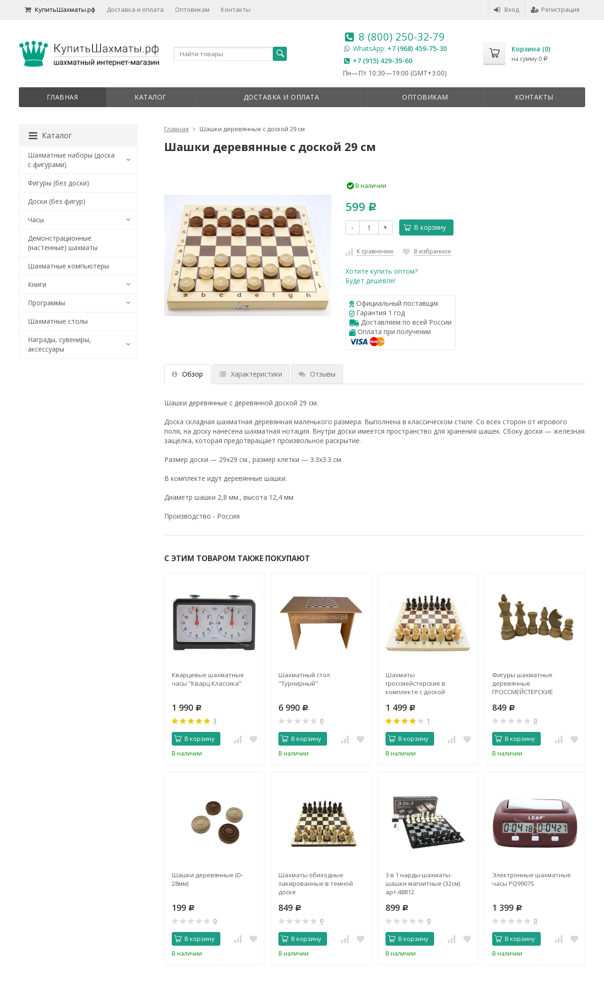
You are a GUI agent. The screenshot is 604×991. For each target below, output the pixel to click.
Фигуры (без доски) (58, 182)
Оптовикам (192, 9)
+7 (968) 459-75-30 (417, 48)
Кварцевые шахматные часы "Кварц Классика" (208, 679)
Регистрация (555, 9)
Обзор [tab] (187, 374)
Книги (37, 284)
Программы (46, 302)
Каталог (150, 96)
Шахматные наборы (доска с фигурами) (71, 160)
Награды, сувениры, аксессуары (59, 344)
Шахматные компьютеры (68, 265)
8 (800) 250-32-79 (402, 36)
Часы (36, 219)
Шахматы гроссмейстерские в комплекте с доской (415, 683)
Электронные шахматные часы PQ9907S (531, 879)
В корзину (424, 227)
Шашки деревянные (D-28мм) (207, 879)
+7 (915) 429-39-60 (382, 60)
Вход (506, 9)
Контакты (236, 9)
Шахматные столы (58, 321)
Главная (62, 96)
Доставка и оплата (135, 9)
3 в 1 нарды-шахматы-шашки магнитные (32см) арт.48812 (423, 883)
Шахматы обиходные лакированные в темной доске (315, 883)
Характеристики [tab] (250, 374)
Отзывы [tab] (317, 374)
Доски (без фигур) (56, 201)
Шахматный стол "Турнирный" (304, 679)
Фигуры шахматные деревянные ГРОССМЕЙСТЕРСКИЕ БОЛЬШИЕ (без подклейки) (532, 683)
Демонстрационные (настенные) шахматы (63, 243)
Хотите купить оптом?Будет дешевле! (381, 276)
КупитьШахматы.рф (60, 9)
